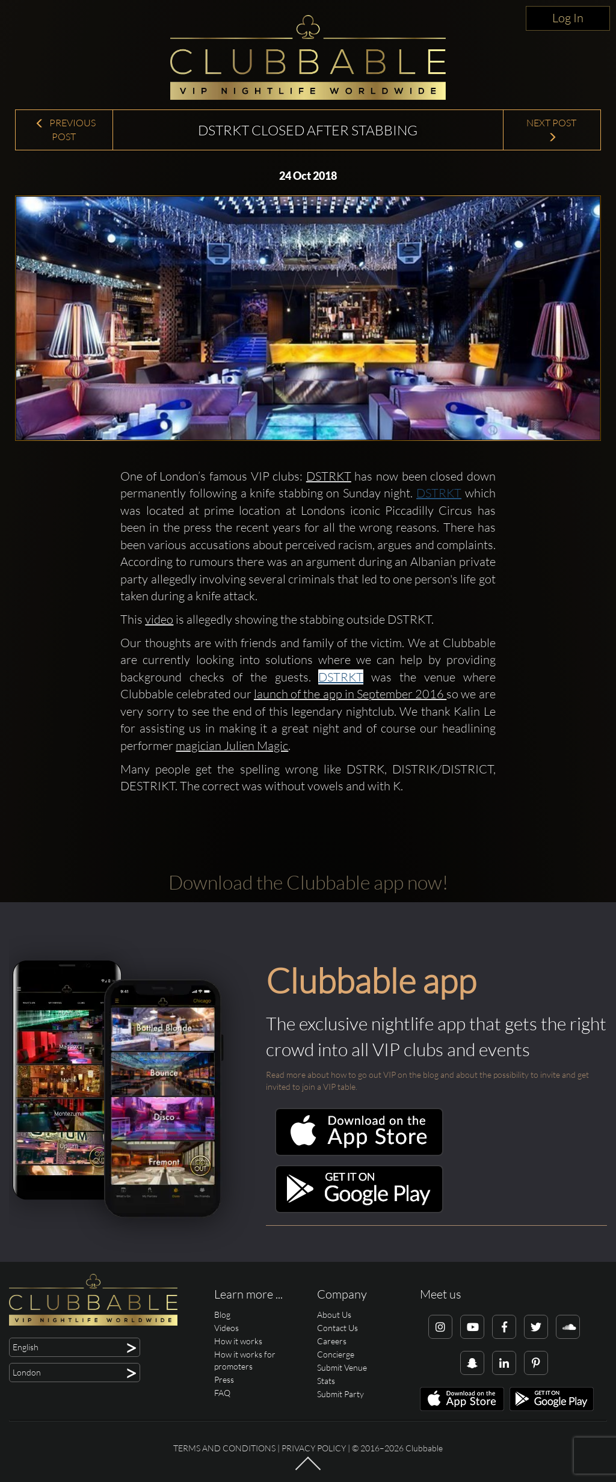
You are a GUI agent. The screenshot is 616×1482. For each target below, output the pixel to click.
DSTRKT (328, 476)
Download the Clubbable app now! (308, 882)
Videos (226, 1328)
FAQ (222, 1393)
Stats (326, 1381)
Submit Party (340, 1394)
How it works (238, 1341)
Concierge (335, 1354)
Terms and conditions (224, 1448)
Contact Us (337, 1328)
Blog (222, 1314)
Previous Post (65, 130)
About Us (334, 1314)
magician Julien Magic (232, 745)
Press (224, 1379)
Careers (331, 1341)
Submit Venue (342, 1367)
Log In (568, 17)
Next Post (552, 130)
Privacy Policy (314, 1448)
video (159, 619)
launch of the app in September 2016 (350, 693)
